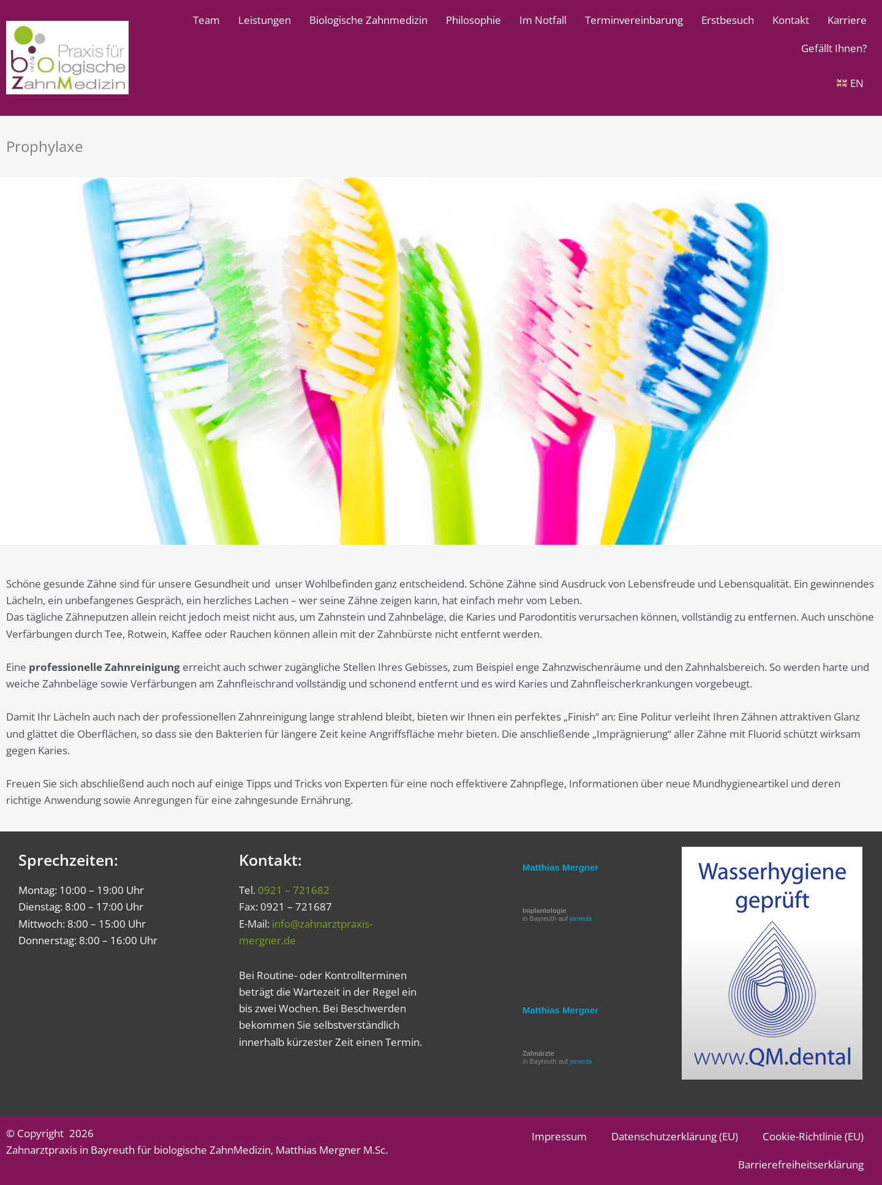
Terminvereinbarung (634, 20)
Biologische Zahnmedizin (368, 20)
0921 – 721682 (294, 890)
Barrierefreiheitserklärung (801, 1164)
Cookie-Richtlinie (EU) (813, 1136)
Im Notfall (543, 20)
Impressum (559, 1136)
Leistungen (264, 20)
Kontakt (790, 20)
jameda (581, 918)
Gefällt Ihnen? (834, 48)
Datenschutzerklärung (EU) (674, 1136)
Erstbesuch (727, 20)
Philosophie (473, 20)
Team (206, 20)
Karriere (847, 20)
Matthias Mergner (560, 867)
